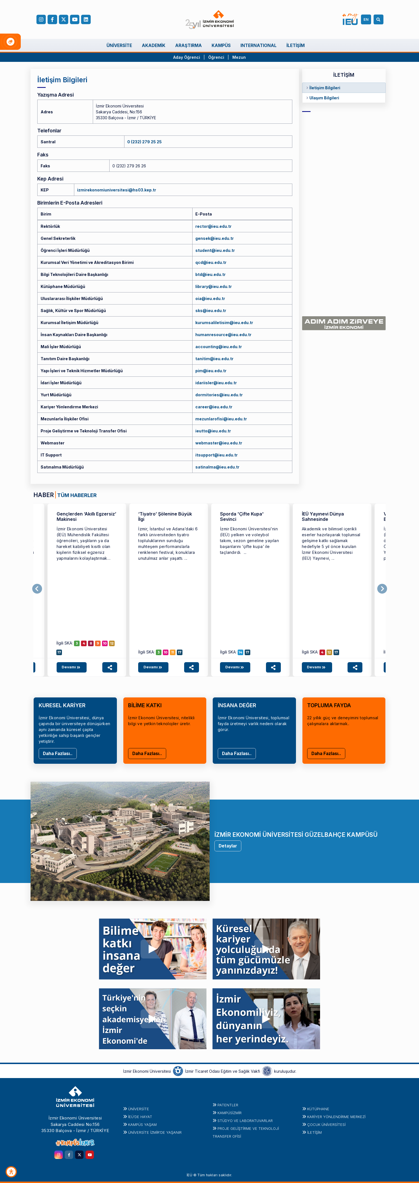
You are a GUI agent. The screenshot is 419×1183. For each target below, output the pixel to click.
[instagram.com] (58, 1155)
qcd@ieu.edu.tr (210, 262)
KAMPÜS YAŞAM (142, 1124)
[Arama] (379, 19)
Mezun (239, 57)
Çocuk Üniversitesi (326, 1124)
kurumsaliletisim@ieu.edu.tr (224, 322)
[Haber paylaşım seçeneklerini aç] (109, 667)
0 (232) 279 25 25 (144, 141)
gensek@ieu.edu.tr (214, 238)
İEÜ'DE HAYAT (140, 1116)
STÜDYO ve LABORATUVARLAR (245, 1120)
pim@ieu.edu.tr (210, 370)
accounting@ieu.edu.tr (218, 346)
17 (59, 652)
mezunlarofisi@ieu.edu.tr (221, 418)
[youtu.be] (153, 947)
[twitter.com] (79, 1155)
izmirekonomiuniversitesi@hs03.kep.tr (116, 190)
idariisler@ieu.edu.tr (216, 382)
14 (240, 652)
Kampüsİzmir (229, 1113)
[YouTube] (75, 19)
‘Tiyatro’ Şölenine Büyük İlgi (165, 516)
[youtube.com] (89, 1155)
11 (172, 652)
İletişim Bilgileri (324, 87)
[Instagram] (41, 19)
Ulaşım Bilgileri (324, 97)
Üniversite (138, 1109)
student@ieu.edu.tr (215, 250)
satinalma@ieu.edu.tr (217, 467)
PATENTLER (227, 1105)
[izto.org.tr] (178, 1071)
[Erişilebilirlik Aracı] (11, 1171)
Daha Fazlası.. (58, 753)
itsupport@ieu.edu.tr (216, 455)
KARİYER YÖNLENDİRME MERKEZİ (336, 1116)
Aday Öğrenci (186, 57)
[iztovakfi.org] (267, 1071)
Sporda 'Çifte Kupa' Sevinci (242, 516)
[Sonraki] (382, 589)
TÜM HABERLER (77, 495)
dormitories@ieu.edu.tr (219, 394)
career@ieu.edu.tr (213, 406)
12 (112, 643)
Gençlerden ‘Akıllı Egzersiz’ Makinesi (86, 516)
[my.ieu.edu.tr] (350, 19)
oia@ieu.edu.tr (210, 298)
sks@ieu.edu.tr (210, 310)
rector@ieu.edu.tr (213, 226)
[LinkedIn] (86, 19)
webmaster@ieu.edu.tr (218, 443)
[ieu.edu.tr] (209, 19)
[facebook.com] (52, 19)
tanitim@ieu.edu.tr (214, 358)
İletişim (314, 1132)
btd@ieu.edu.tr (210, 274)
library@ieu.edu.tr (213, 286)
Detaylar (228, 846)
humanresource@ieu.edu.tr (223, 334)
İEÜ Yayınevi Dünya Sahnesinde (323, 516)
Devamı (72, 667)
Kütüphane (318, 1109)
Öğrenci (216, 57)
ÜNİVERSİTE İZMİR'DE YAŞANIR (155, 1132)
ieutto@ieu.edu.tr (213, 430)
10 (105, 643)
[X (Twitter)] (63, 19)
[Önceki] (37, 589)
